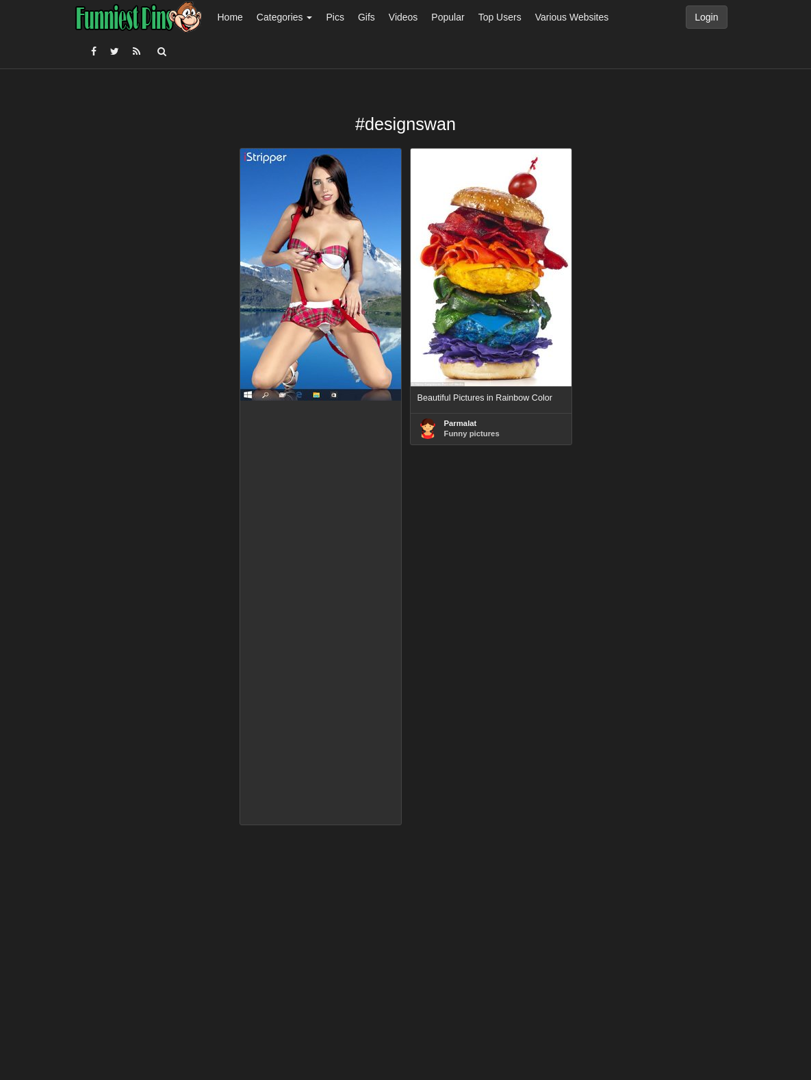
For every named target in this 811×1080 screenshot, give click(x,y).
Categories (285, 17)
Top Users (500, 17)
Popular (447, 17)
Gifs (366, 17)
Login (706, 17)
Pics (335, 17)
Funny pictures (472, 433)
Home (230, 17)
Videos (403, 17)
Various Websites (572, 17)
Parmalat (460, 423)
